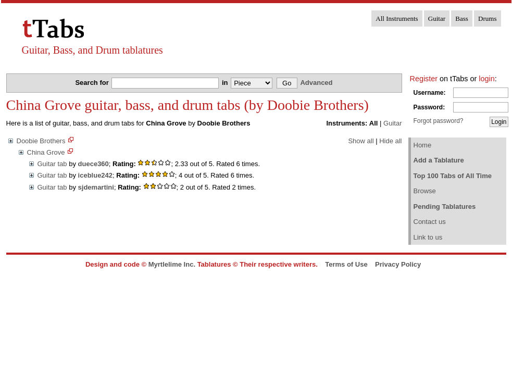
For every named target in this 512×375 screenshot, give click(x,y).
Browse (425, 191)
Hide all (390, 141)
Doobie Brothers (41, 141)
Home (423, 145)
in (226, 82)
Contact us (430, 222)
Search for (92, 82)
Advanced (316, 82)
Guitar (436, 18)
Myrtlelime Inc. (171, 264)
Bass (461, 18)
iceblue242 (95, 175)
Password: (429, 107)
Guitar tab (52, 164)
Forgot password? (439, 120)
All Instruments (397, 18)
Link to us (428, 237)
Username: (430, 92)
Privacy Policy (398, 264)
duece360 (93, 164)
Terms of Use (346, 264)
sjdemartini (96, 187)
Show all (360, 141)
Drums (487, 18)
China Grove (46, 152)
